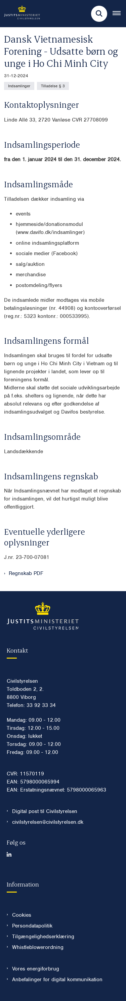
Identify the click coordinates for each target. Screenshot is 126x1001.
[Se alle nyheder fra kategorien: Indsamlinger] (19, 86)
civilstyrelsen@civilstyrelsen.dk (47, 822)
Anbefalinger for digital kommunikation (57, 979)
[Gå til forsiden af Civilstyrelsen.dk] (20, 13)
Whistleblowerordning (38, 947)
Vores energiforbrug (35, 968)
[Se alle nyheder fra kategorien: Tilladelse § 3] (53, 86)
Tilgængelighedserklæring (43, 936)
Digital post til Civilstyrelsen (44, 811)
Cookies (21, 915)
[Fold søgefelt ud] (99, 14)
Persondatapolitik (32, 925)
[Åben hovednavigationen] (119, 14)
